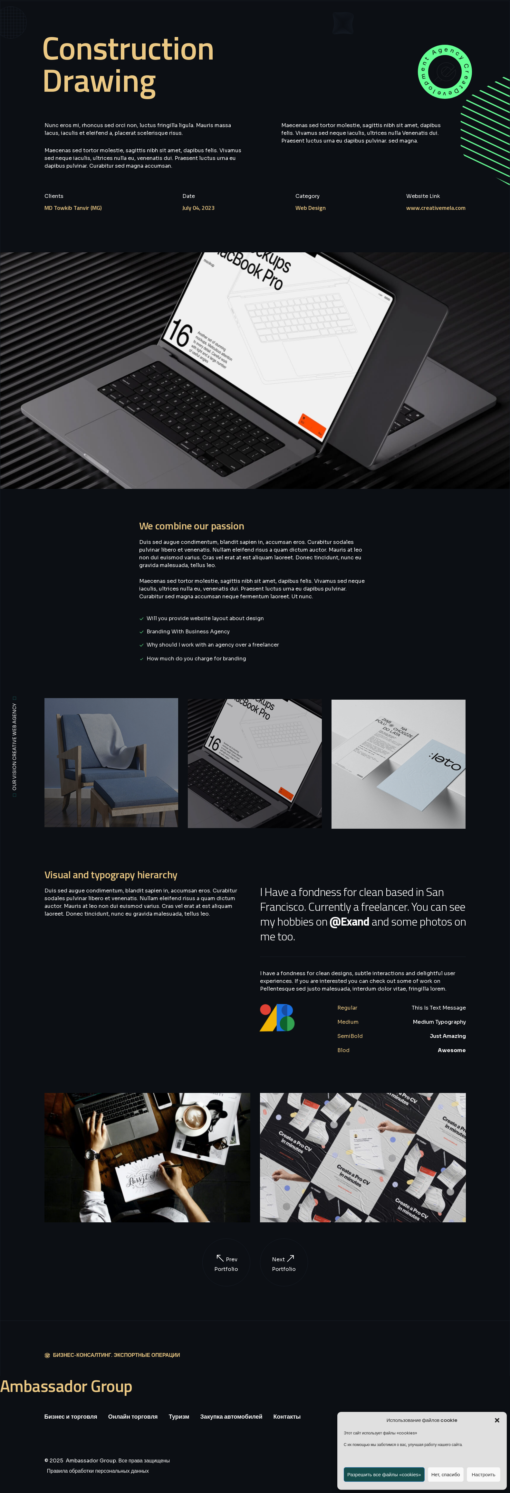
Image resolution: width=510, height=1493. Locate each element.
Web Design (310, 207)
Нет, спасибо (445, 1474)
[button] (497, 1420)
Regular (347, 1007)
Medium (348, 1022)
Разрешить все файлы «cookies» (384, 1474)
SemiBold (350, 1036)
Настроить (483, 1474)
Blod (343, 1050)
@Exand (349, 921)
